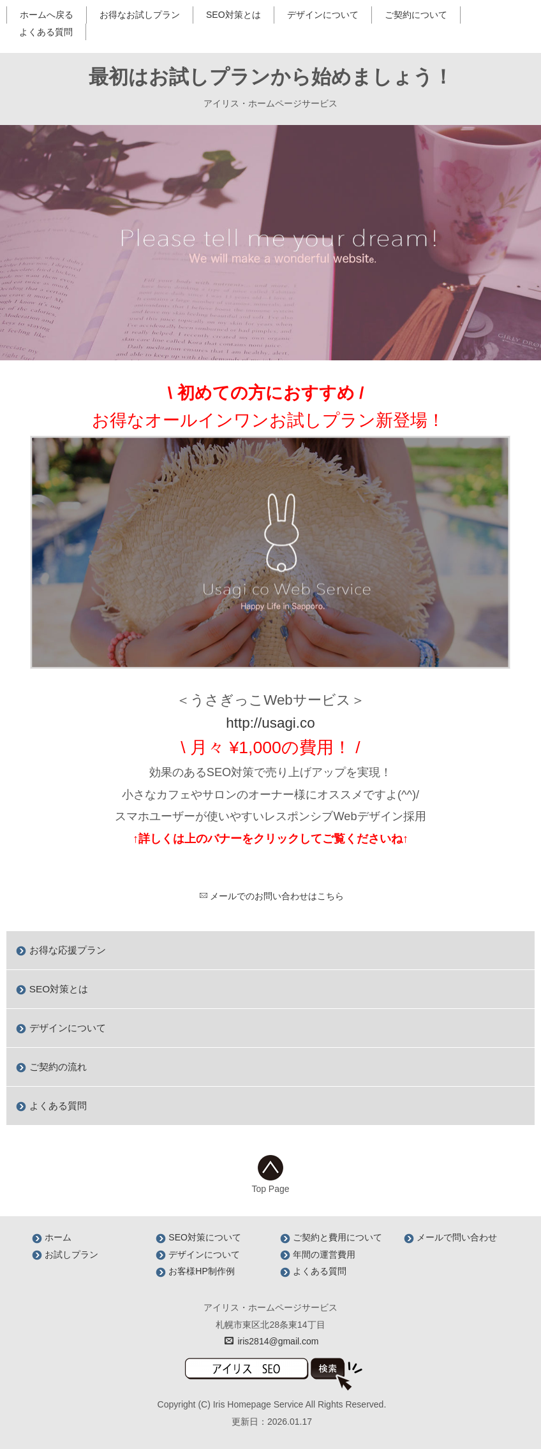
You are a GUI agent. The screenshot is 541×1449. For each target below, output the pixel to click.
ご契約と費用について (331, 1237)
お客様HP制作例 (195, 1271)
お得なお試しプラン (140, 15)
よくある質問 (46, 32)
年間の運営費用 (317, 1254)
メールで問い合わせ (450, 1237)
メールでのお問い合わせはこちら (271, 896)
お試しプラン (65, 1254)
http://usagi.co (270, 723)
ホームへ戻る (46, 15)
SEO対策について (198, 1237)
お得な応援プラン (60, 950)
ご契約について (416, 15)
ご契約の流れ (51, 1066)
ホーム (51, 1237)
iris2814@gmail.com (272, 1341)
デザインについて (323, 15)
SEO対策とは (233, 15)
